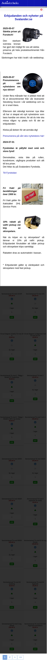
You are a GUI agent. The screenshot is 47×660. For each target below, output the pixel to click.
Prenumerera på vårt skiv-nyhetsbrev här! (23, 136)
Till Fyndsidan (10, 173)
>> (20, 657)
